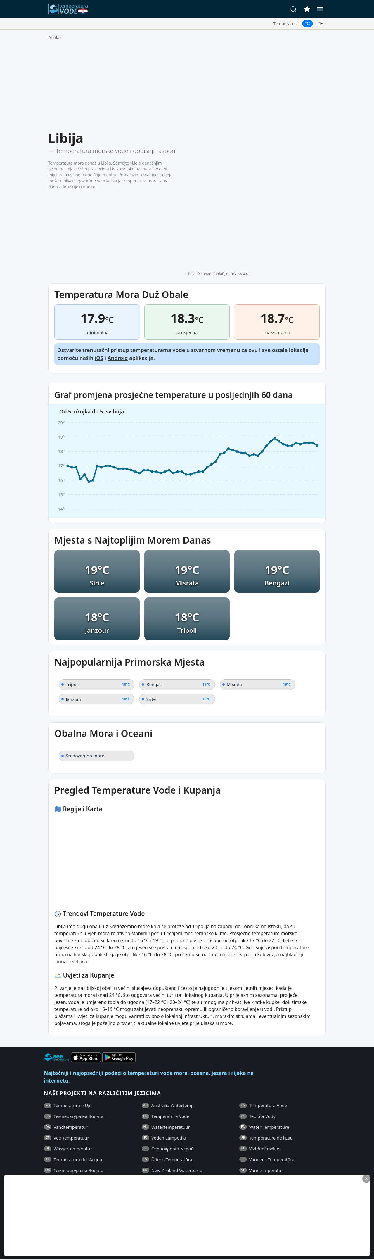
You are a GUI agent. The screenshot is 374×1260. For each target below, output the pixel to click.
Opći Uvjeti (69, 1159)
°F (320, 23)
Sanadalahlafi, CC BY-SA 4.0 (224, 134)
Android (118, 271)
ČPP (48, 1159)
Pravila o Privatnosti (106, 1159)
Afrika (54, 37)
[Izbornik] (320, 9)
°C (307, 23)
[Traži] (293, 9)
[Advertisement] (187, 86)
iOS (99, 271)
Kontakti (141, 1159)
